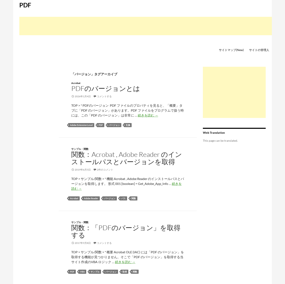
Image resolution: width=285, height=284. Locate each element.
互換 (128, 125)
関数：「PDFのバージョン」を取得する (125, 231)
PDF (25, 5)
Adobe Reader (91, 198)
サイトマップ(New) (231, 50)
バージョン (114, 125)
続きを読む (148, 115)
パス (123, 198)
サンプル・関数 (79, 148)
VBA (82, 271)
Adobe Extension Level (81, 125)
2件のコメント (105, 169)
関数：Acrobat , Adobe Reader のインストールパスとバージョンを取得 (126, 158)
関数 (133, 198)
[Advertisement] (145, 26)
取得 (124, 271)
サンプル (95, 271)
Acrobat (75, 83)
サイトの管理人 (259, 50)
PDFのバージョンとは (105, 88)
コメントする (104, 96)
